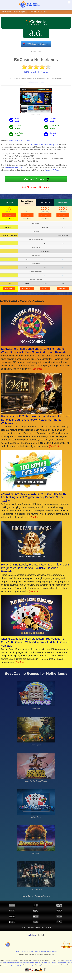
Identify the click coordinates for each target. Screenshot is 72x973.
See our (9, 219)
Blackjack (18, 126)
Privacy (31, 951)
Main (15, 11)
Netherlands (6, 11)
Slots (17, 119)
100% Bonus (9, 288)
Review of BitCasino (52, 170)
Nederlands (32, 935)
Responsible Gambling (40, 951)
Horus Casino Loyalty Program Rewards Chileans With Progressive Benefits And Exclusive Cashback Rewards (35, 568)
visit (8, 215)
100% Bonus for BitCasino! (37, 44)
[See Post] (37, 369)
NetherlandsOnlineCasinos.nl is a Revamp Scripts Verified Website (27, 965)
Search (49, 951)
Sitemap (54, 951)
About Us (18, 951)
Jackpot (53, 133)
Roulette (53, 119)
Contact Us (25, 951)
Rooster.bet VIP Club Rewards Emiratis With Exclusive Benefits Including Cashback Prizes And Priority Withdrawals (35, 420)
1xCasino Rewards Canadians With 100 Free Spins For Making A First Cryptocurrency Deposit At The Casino (33, 497)
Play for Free (27, 288)
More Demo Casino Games (36, 896)
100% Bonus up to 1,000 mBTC (20, 140)
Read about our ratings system (36, 82)
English (23, 11)
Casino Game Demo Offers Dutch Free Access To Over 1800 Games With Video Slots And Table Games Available (35, 642)
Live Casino (19, 133)
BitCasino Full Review (36, 72)
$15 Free (45, 288)
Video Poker (54, 126)
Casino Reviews (34, 11)
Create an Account (34, 179)
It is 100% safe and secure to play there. (44, 144)
